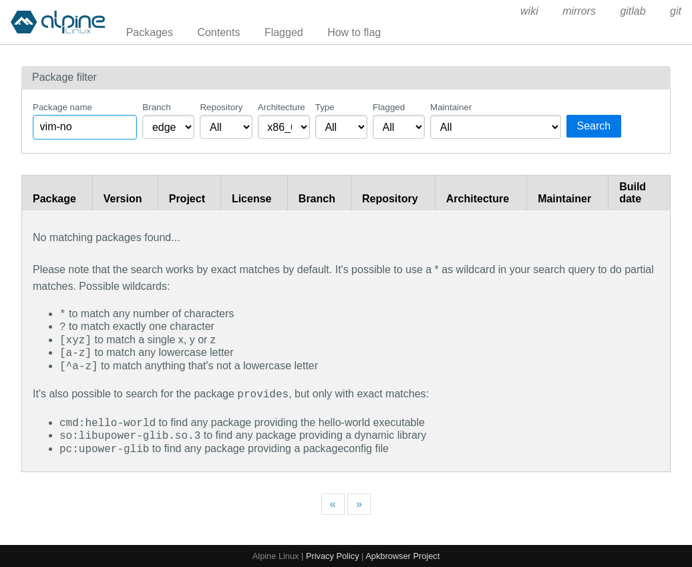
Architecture (281, 107)
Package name (62, 107)
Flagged (284, 32)
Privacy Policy (332, 555)
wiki (529, 11)
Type (325, 107)
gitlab (632, 11)
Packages (149, 32)
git (675, 11)
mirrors (579, 11)
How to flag (354, 32)
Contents (218, 32)
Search (594, 126)
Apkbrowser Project (402, 555)
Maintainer (451, 107)
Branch (156, 107)
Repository (221, 107)
